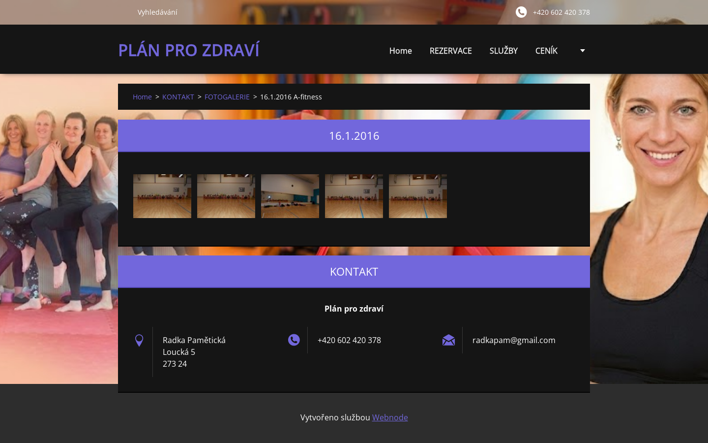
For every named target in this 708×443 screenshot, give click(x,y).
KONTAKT (178, 96)
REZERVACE (451, 50)
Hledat (124, 12)
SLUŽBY (504, 53)
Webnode (390, 417)
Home (400, 50)
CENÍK (546, 53)
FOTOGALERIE (227, 96)
